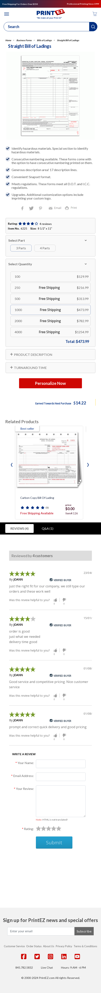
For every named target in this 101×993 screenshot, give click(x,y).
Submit (54, 842)
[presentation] (11, 464)
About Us (48, 946)
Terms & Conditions (85, 946)
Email (55, 207)
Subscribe (84, 931)
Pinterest (40, 208)
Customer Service (14, 946)
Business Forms (24, 40)
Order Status (34, 946)
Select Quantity (20, 264)
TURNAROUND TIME (30, 368)
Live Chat (47, 967)
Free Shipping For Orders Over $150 (20, 4)
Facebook (23, 208)
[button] (93, 26)
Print (72, 207)
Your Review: (25, 788)
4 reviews (46, 223)
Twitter (31, 208)
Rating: (29, 829)
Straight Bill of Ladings (68, 40)
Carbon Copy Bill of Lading (37, 497)
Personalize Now (50, 383)
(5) (47, 507)
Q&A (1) (47, 528)
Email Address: (23, 776)
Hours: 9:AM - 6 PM (73, 967)
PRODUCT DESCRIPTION (33, 354)
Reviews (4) (19, 528)
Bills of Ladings (44, 40)
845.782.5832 (24, 967)
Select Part (16, 240)
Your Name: (25, 763)
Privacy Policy (64, 946)
